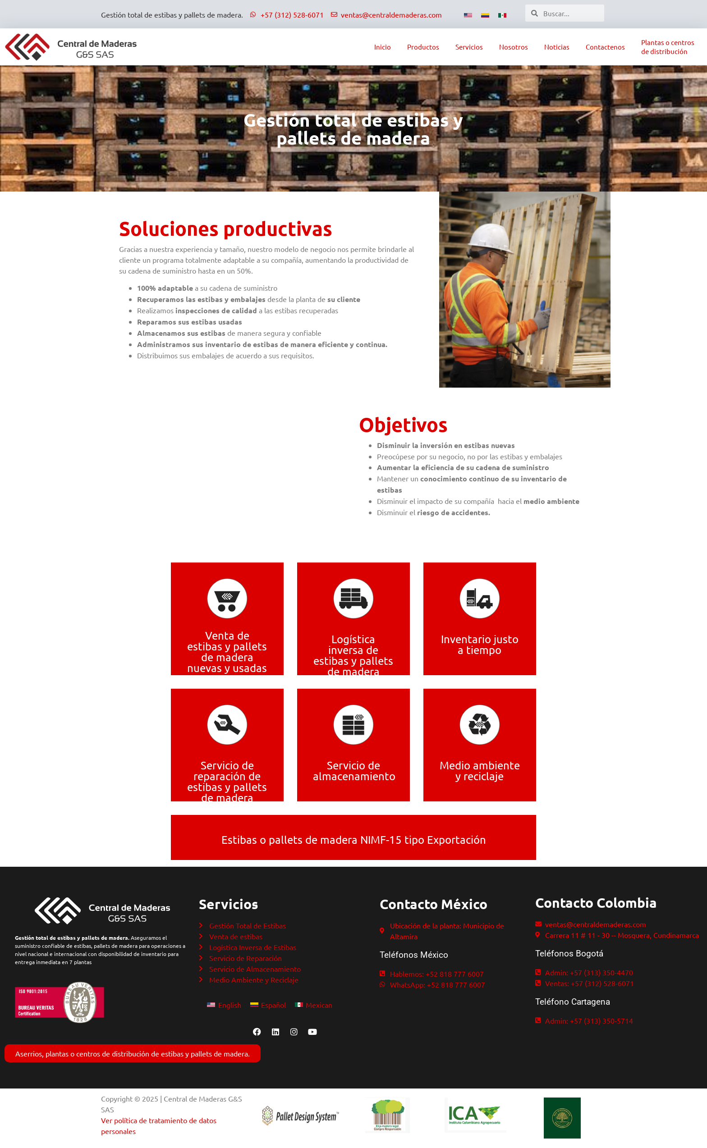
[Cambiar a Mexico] (502, 14)
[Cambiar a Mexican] (313, 1004)
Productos (423, 46)
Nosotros (513, 46)
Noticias (556, 46)
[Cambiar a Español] (485, 14)
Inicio (382, 46)
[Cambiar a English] (223, 1004)
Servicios (469, 46)
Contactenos (605, 46)
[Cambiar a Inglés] (468, 14)
